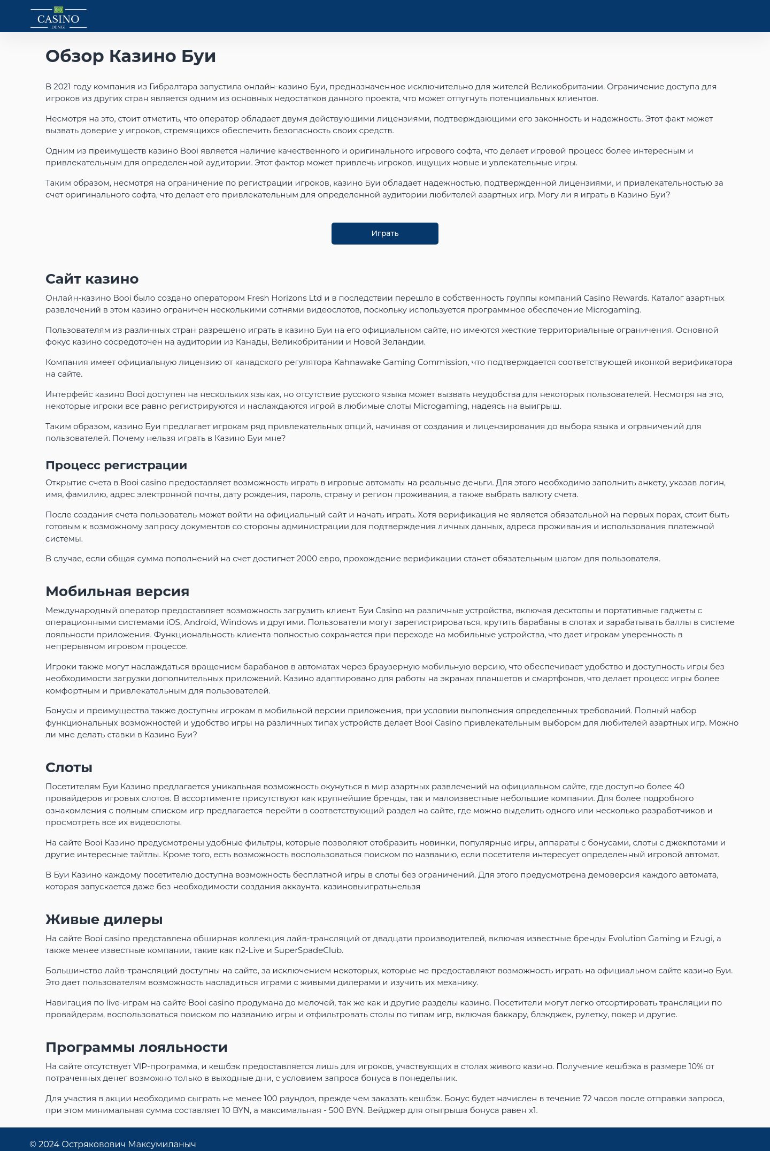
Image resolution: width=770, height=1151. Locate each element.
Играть (384, 233)
